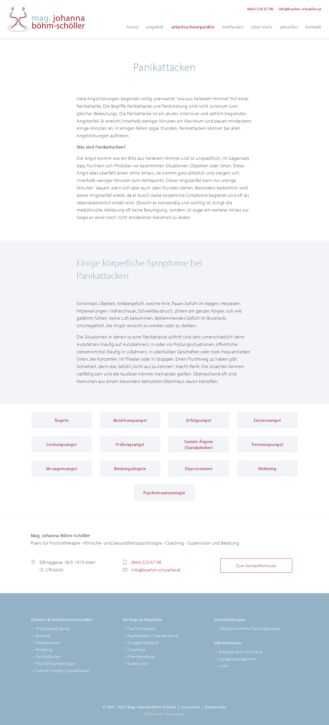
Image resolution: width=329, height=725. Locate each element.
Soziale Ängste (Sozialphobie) (62, 670)
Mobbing (43, 649)
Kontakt (313, 27)
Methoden (232, 27)
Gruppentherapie (142, 642)
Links (223, 665)
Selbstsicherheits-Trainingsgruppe (249, 628)
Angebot (155, 27)
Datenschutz (215, 706)
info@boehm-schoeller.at (300, 8)
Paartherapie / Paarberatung (153, 635)
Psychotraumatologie (55, 663)
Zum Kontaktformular (256, 565)
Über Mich (261, 27)
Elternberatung (140, 656)
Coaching (136, 649)
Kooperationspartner (237, 659)
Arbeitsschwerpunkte (192, 27)
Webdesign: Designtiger (164, 713)
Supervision (138, 663)
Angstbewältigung (52, 628)
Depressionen (47, 642)
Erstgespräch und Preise (240, 651)
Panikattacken (48, 656)
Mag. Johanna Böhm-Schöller (46, 19)
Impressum (190, 706)
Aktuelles (289, 27)
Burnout (42, 635)
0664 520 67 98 (260, 8)
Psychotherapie (141, 628)
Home (133, 27)
